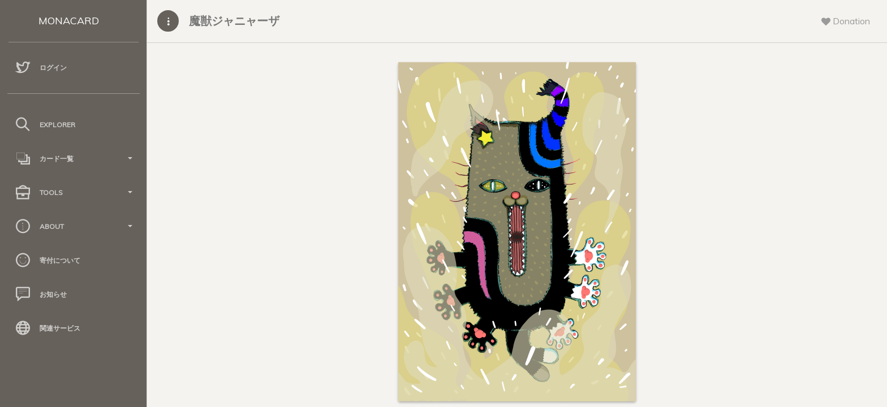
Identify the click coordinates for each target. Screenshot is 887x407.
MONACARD (68, 20)
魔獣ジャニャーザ (234, 21)
